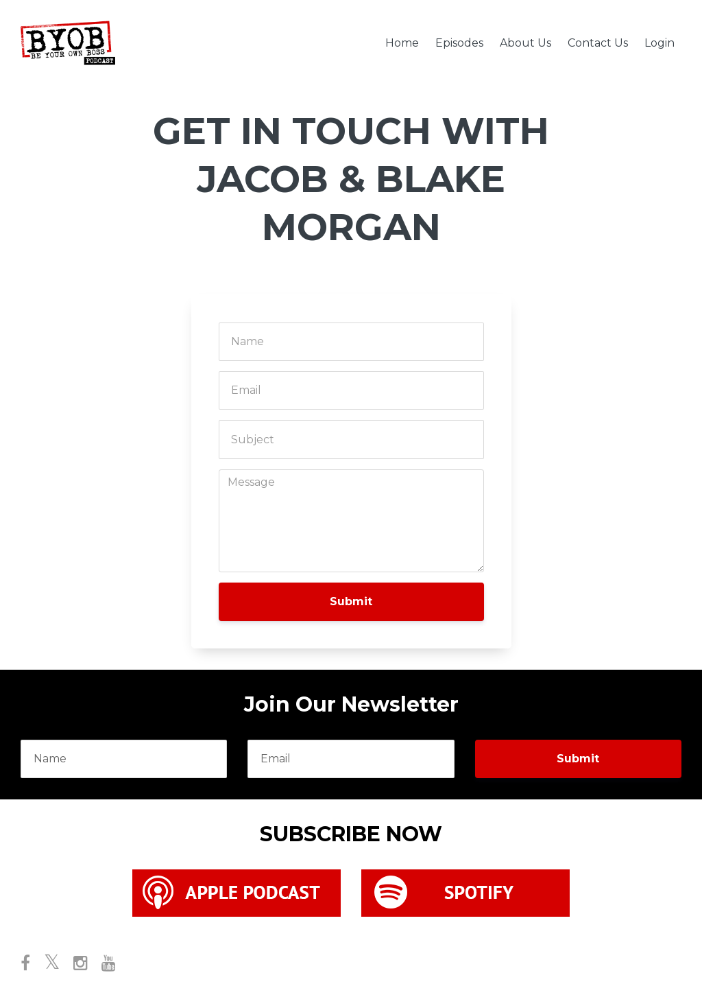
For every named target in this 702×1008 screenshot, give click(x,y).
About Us (525, 42)
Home (402, 42)
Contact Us (598, 42)
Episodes (459, 42)
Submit (351, 601)
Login (659, 42)
